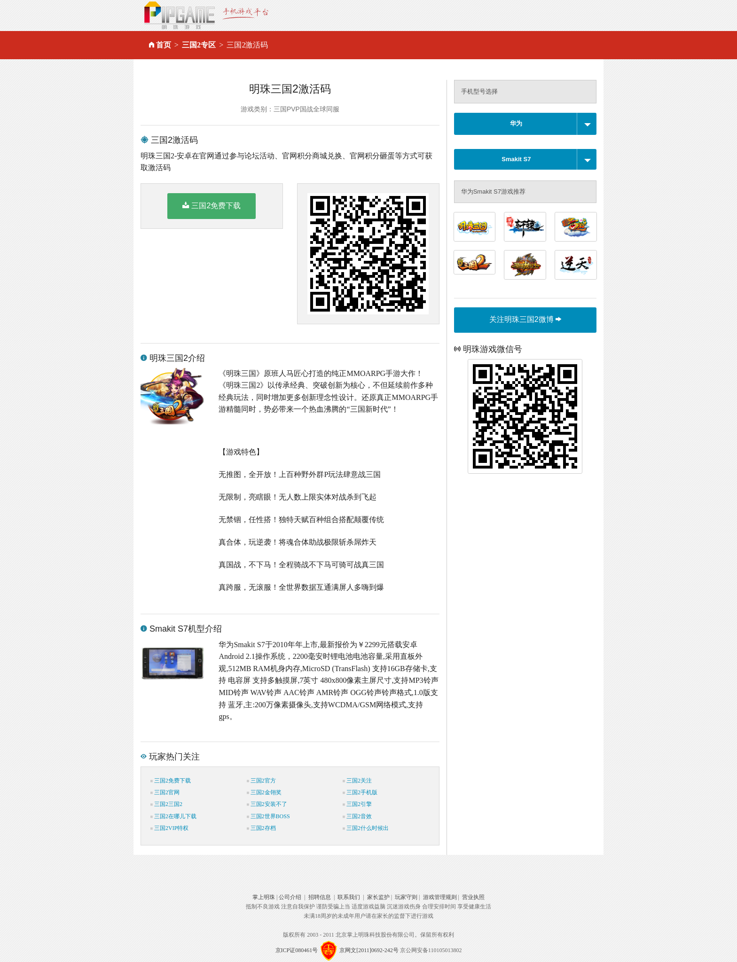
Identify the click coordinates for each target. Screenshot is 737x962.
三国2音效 (357, 816)
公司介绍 (290, 897)
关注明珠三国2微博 (525, 319)
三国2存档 (261, 828)
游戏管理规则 (440, 897)
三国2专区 (199, 45)
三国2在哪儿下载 (173, 816)
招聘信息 (319, 897)
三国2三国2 (166, 804)
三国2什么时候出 (366, 828)
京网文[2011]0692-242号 (369, 950)
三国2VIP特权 (169, 828)
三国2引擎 (357, 804)
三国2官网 (165, 792)
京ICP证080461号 (296, 950)
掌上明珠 (263, 897)
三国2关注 (357, 780)
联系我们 (348, 897)
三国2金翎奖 (264, 792)
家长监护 (378, 897)
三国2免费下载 (211, 205)
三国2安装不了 (267, 804)
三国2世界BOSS (268, 816)
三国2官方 (261, 780)
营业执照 (473, 897)
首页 (163, 45)
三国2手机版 (360, 792)
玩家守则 (406, 897)
